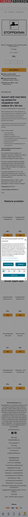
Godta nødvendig (8, 264)
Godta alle (20, 264)
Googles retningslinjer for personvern (10, 260)
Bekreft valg (14, 275)
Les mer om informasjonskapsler (9, 258)
